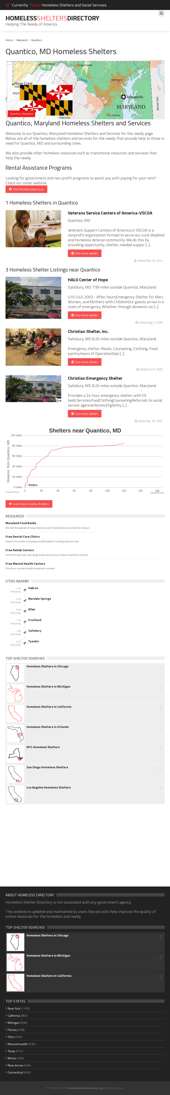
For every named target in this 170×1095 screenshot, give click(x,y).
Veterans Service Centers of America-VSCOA (110, 212)
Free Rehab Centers (20, 550)
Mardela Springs (39, 599)
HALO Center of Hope (88, 279)
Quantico (36, 40)
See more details (84, 253)
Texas (11, 1051)
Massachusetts (18, 1044)
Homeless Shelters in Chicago (48, 666)
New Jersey (15, 1065)
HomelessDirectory (52, 18)
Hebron (33, 588)
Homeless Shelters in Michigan (48, 686)
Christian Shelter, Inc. (88, 331)
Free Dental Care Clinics (23, 537)
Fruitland (34, 620)
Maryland (22, 40)
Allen (31, 609)
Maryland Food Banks (21, 523)
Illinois (12, 1058)
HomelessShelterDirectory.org (84, 1088)
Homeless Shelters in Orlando (48, 727)
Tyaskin (33, 641)
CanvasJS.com (157, 492)
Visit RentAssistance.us (26, 189)
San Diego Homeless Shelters (47, 767)
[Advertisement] (85, 842)
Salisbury (34, 631)
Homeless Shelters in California (49, 707)
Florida (12, 1029)
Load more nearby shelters (29, 503)
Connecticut (15, 1072)
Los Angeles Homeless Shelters (49, 787)
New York (14, 1008)
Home (9, 40)
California (14, 1015)
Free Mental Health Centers (25, 564)
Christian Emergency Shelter (95, 378)
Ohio (11, 1036)
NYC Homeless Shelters (43, 747)
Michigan (13, 1022)
